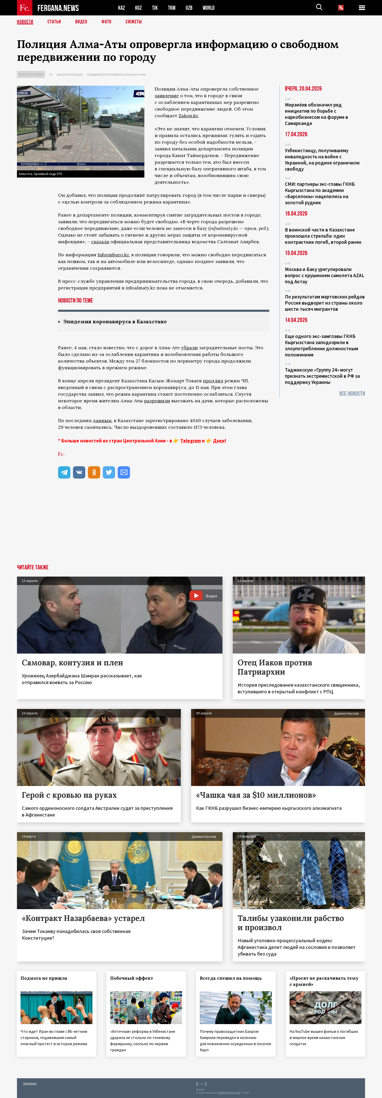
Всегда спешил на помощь (231, 978)
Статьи (54, 21)
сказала (100, 242)
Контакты (29, 1083)
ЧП (51, 74)
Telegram (190, 441)
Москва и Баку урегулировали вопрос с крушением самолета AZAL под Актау (324, 275)
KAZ (121, 8)
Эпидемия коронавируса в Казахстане (116, 74)
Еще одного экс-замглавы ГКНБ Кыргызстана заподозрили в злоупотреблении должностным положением (321, 345)
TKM (171, 8)
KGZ (138, 8)
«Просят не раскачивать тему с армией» (324, 981)
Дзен (219, 441)
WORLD (209, 8)
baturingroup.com (229, 1092)
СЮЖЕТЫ (134, 21)
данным (102, 420)
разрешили (157, 401)
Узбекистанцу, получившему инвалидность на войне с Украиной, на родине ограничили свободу (322, 159)
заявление (167, 96)
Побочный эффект (131, 978)
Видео (81, 21)
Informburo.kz (113, 255)
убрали (189, 348)
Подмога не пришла (44, 978)
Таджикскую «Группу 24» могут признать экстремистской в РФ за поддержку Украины (322, 376)
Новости (25, 21)
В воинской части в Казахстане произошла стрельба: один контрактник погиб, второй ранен (323, 236)
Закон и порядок (70, 74)
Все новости (352, 393)
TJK (155, 8)
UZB (189, 8)
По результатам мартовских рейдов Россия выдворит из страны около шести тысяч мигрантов (325, 303)
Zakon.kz (188, 116)
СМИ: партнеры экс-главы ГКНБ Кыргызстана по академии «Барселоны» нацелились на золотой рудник (320, 193)
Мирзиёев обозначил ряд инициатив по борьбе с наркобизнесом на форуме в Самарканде (316, 114)
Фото (106, 21)
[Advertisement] (191, 526)
